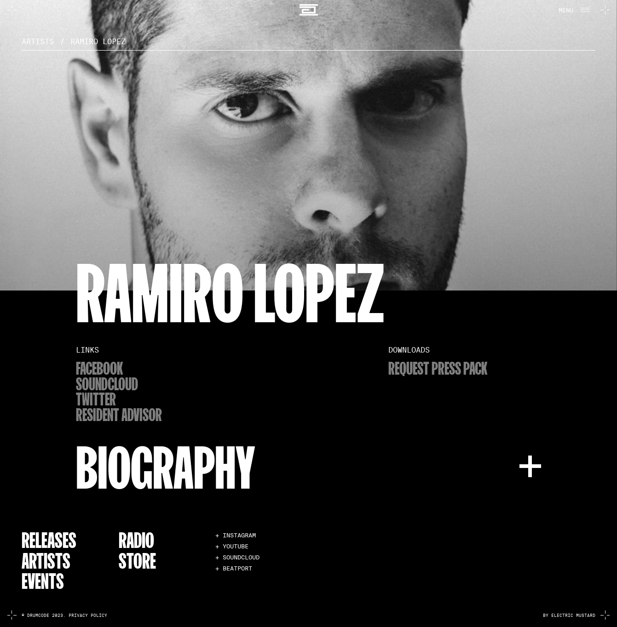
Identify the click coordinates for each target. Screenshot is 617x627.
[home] (308, 10)
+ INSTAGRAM (235, 535)
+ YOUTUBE (231, 546)
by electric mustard (569, 616)
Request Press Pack (437, 367)
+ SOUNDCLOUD (237, 557)
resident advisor (119, 414)
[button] (573, 10)
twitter (96, 398)
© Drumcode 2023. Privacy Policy (64, 616)
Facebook (99, 367)
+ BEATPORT (233, 568)
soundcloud (107, 383)
